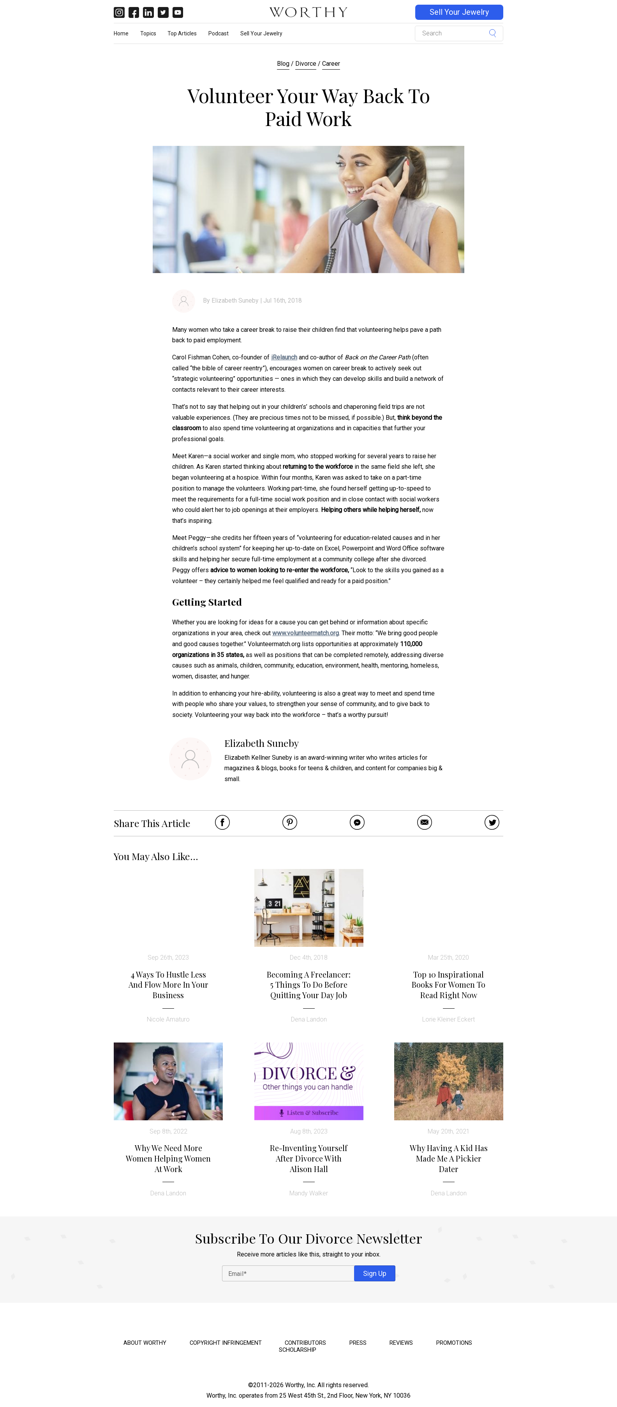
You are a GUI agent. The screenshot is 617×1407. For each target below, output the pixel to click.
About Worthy (144, 1342)
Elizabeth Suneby (235, 300)
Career (331, 63)
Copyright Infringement (226, 1342)
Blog (283, 63)
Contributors (305, 1342)
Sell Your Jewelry (459, 12)
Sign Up (374, 1273)
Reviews (401, 1342)
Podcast (218, 33)
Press (358, 1342)
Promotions (454, 1342)
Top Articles (182, 33)
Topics (148, 33)
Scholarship (297, 1349)
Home (121, 33)
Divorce (305, 63)
